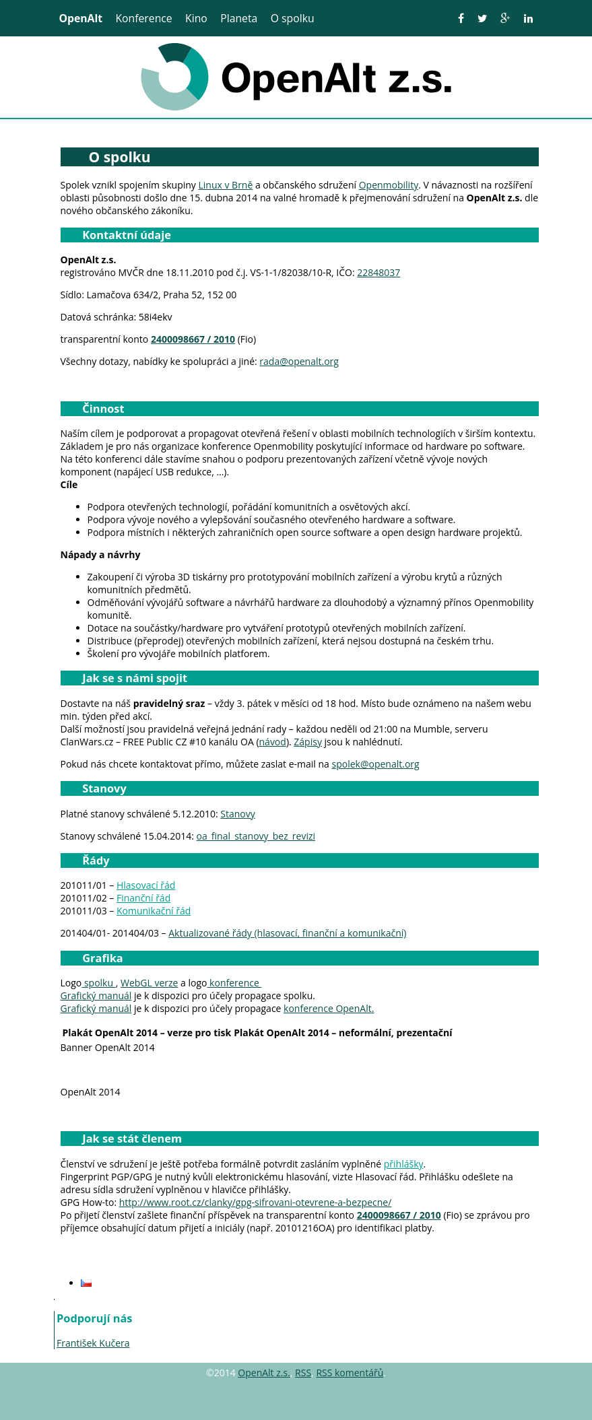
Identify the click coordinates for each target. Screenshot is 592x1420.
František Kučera (93, 1343)
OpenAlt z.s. (264, 1372)
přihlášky (404, 1163)
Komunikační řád (154, 910)
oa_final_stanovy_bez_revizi (256, 836)
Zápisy (308, 741)
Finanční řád (143, 897)
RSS (303, 1372)
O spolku (293, 18)
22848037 (378, 272)
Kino (196, 18)
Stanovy (237, 813)
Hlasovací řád (146, 885)
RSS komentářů (349, 1372)
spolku (98, 982)
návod (272, 741)
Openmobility (388, 184)
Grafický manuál (96, 995)
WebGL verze (149, 982)
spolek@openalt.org (376, 763)
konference (234, 982)
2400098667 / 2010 (193, 339)
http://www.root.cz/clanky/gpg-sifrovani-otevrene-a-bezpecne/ (255, 1202)
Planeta (238, 18)
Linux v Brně (225, 184)
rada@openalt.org (299, 361)
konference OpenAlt (328, 1008)
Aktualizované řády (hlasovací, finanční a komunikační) (287, 932)
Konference (143, 18)
